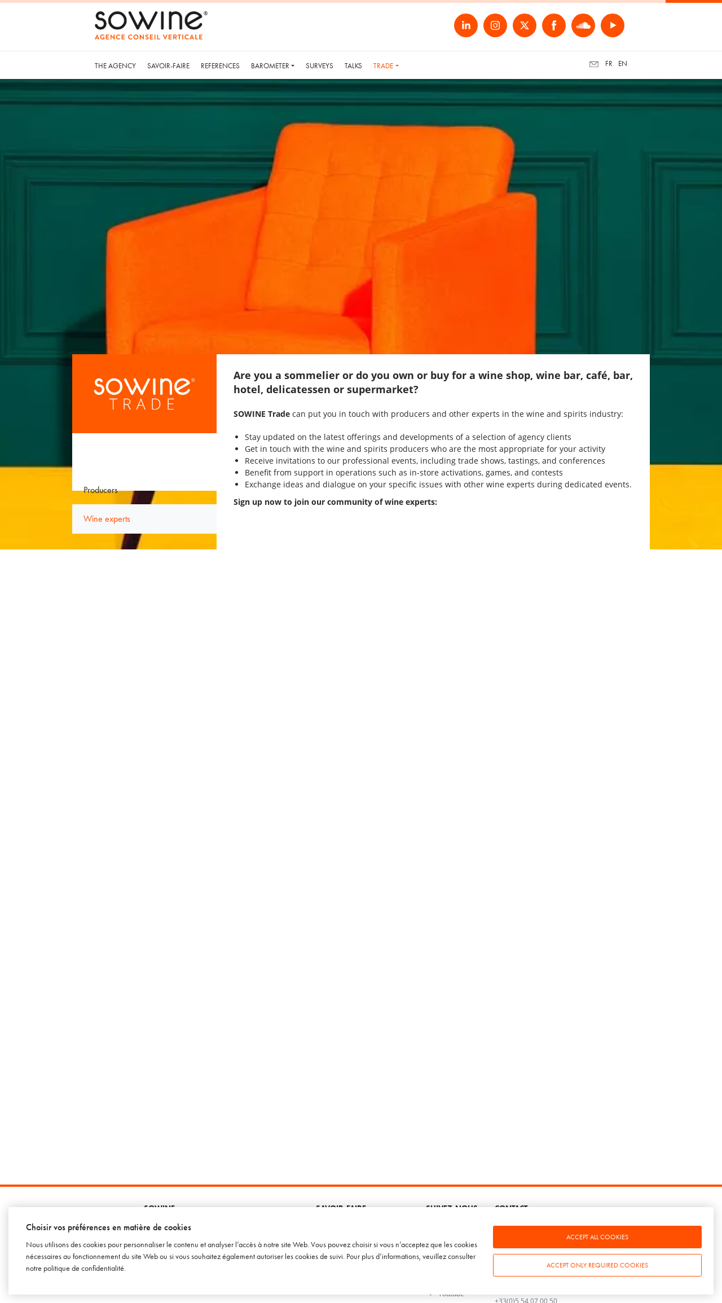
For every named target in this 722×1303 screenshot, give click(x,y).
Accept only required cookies (597, 1265)
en (622, 63)
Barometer (270, 65)
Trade (383, 65)
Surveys (319, 65)
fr (609, 63)
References (220, 65)
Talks (353, 65)
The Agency (115, 65)
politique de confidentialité (83, 1268)
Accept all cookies (597, 1237)
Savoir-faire (168, 65)
